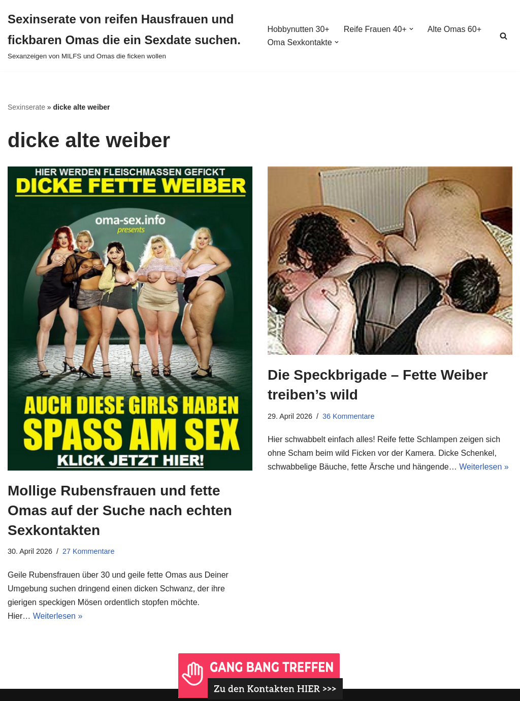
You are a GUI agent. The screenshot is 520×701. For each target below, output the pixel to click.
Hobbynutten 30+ (298, 29)
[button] (411, 29)
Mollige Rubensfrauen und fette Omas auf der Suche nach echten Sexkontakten (120, 510)
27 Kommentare (88, 551)
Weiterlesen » (58, 616)
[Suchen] (503, 36)
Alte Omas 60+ (454, 29)
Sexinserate (26, 107)
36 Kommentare (348, 416)
